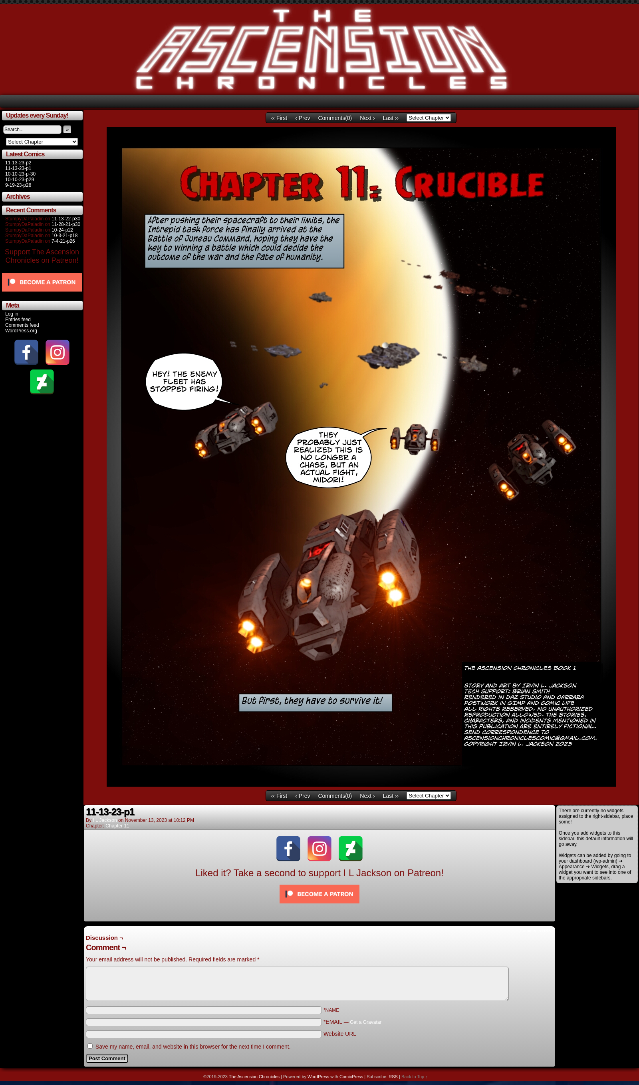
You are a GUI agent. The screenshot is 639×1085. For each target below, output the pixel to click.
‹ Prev (302, 118)
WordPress (318, 1076)
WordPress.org (21, 331)
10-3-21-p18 (64, 235)
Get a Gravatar (365, 1022)
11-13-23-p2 (18, 163)
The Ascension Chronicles (254, 1076)
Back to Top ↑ (414, 1076)
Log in (11, 314)
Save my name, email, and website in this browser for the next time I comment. (193, 1046)
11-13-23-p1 (18, 168)
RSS (393, 1076)
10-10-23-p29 (19, 179)
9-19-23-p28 (18, 185)
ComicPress (351, 1076)
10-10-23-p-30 (20, 174)
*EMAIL (352, 1022)
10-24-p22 (62, 230)
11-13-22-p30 (66, 219)
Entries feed (18, 319)
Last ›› (391, 118)
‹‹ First (279, 118)
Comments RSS (535, 930)
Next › (367, 118)
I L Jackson (105, 820)
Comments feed (22, 325)
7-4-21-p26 (63, 241)
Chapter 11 (117, 826)
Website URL (339, 1034)
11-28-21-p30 (66, 224)
